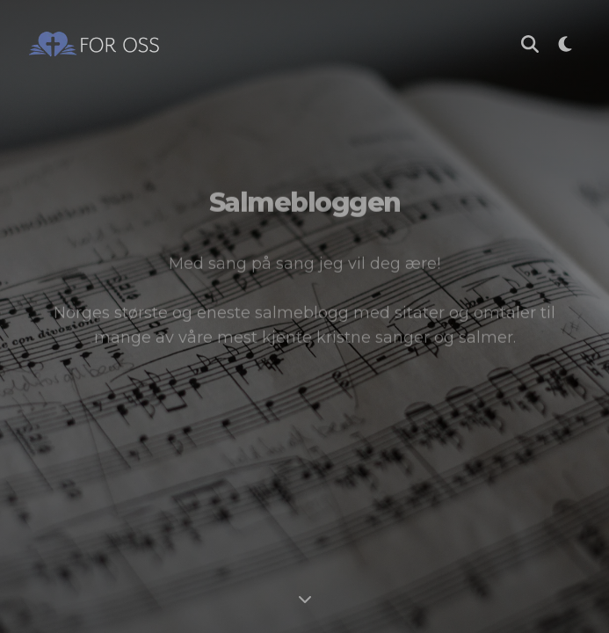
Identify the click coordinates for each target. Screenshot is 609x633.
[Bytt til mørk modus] (565, 44)
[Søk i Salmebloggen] (530, 44)
